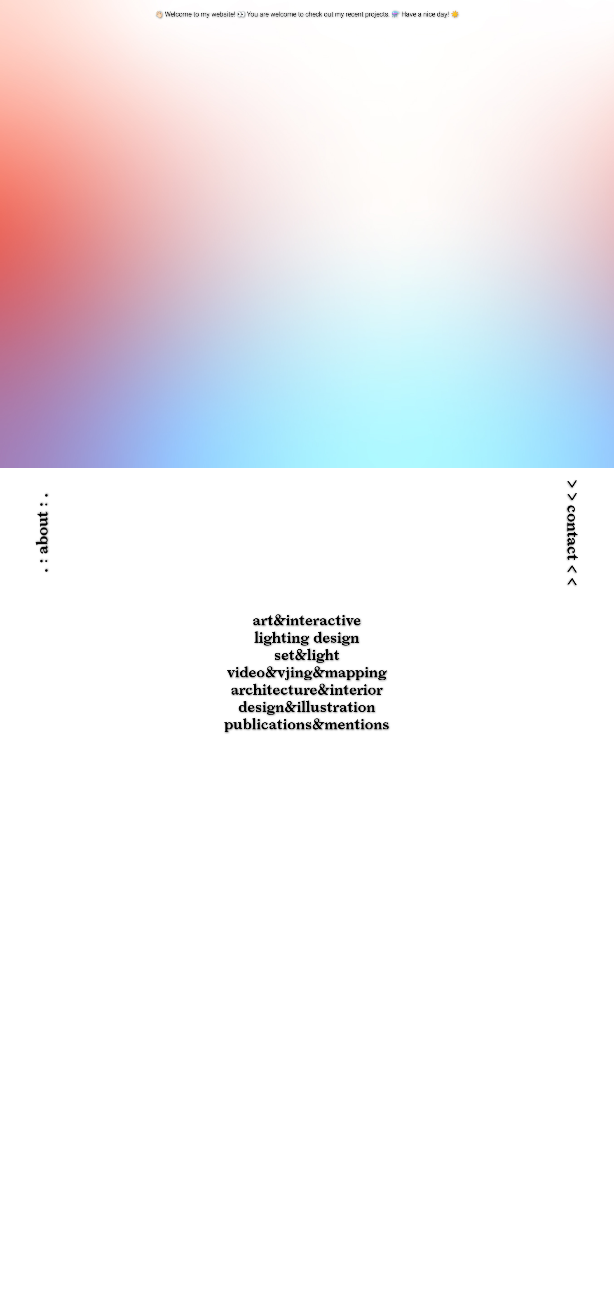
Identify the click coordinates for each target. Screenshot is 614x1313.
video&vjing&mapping (307, 672)
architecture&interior (307, 690)
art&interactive (307, 620)
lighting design (306, 638)
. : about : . (43, 533)
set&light (307, 655)
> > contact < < (572, 533)
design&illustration (306, 707)
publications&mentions (306, 724)
